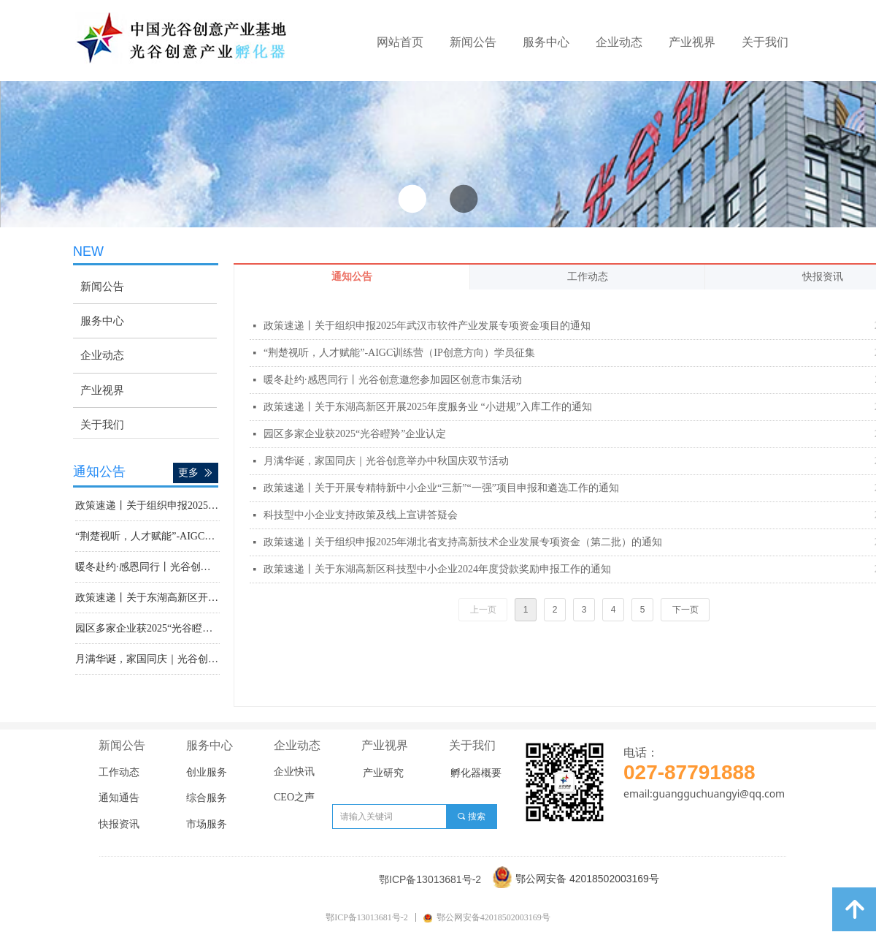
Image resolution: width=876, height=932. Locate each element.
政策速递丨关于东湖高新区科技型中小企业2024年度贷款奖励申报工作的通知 (437, 569)
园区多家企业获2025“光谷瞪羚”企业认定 (355, 433)
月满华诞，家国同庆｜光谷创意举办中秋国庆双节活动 (386, 460)
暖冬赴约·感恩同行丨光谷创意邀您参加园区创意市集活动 (393, 379)
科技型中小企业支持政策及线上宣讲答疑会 (361, 514)
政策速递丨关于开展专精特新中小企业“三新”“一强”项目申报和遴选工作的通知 (441, 487)
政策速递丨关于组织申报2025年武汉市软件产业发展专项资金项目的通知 (427, 325)
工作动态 (587, 276)
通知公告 (351, 276)
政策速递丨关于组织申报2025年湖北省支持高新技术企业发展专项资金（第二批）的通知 (463, 542)
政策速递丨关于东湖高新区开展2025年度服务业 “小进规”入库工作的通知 (428, 406)
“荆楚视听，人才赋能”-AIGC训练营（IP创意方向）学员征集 (399, 352)
